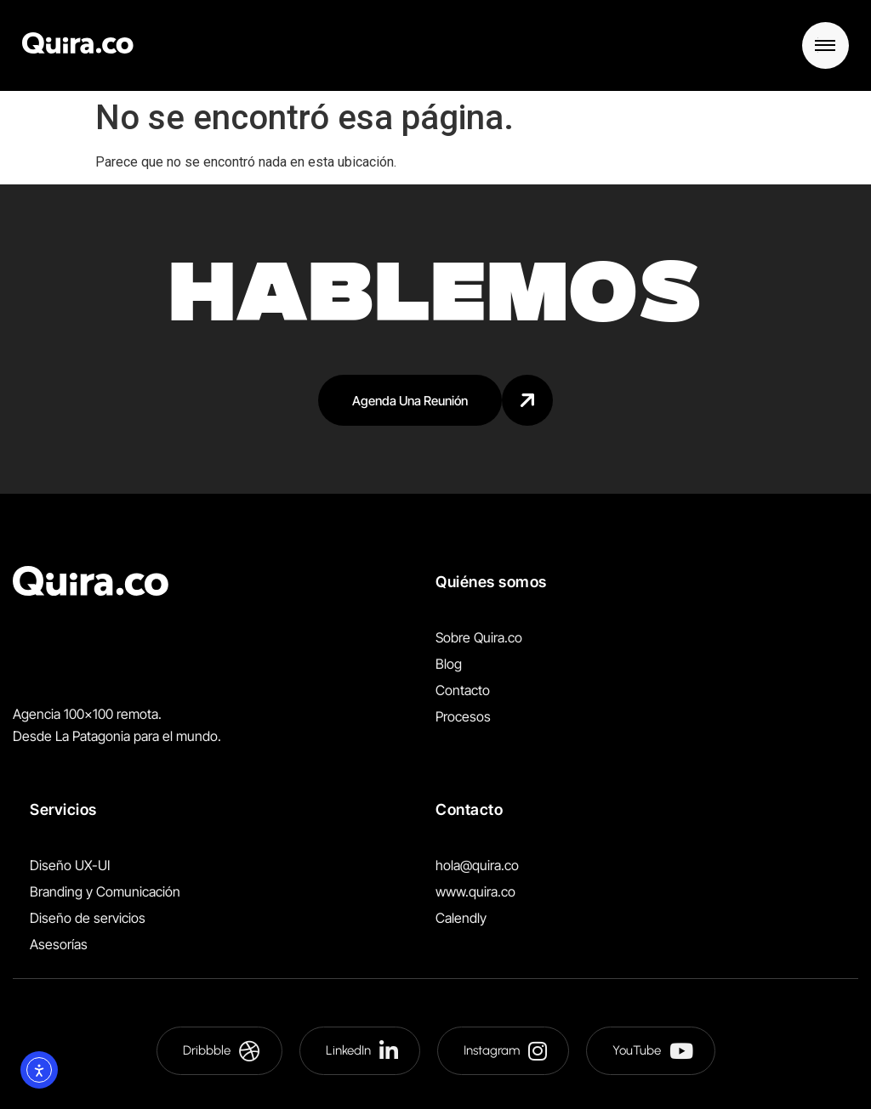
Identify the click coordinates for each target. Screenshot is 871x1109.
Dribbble (221, 1050)
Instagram (505, 1050)
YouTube (652, 1050)
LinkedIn (362, 1050)
